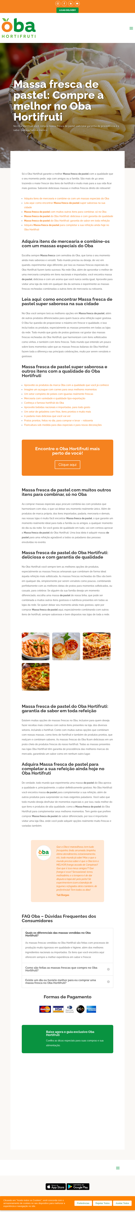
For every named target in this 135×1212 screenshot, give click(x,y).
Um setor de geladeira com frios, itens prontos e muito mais (57, 411)
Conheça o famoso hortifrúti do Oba (44, 402)
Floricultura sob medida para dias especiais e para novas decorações (63, 425)
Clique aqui (67, 465)
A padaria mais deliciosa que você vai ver (47, 416)
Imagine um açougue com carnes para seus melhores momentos (60, 389)
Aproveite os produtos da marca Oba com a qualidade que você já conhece (66, 385)
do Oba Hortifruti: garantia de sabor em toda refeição (67, 220)
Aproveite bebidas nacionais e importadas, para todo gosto (57, 407)
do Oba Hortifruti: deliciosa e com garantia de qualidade (68, 216)
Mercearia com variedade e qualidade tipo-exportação (54, 398)
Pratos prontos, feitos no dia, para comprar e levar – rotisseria (58, 420)
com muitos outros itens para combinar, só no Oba (65, 211)
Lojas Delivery (67, 10)
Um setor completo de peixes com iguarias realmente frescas (58, 394)
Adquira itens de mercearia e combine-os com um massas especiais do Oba (66, 198)
